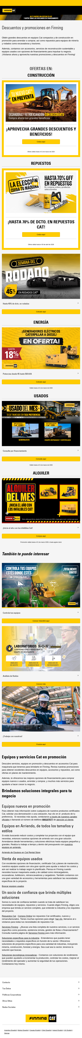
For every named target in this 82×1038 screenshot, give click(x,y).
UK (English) (68, 1030)
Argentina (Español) (10, 1030)
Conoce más (41, 684)
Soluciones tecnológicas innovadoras (19, 955)
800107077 (47, 820)
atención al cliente (64, 820)
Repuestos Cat (9, 916)
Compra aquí (41, 536)
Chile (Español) (46, 1030)
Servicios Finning (10, 927)
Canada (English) (35, 1030)
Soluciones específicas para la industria (20, 938)
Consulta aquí (41, 459)
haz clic (58, 919)
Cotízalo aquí (41, 312)
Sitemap (6, 1033)
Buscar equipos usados (13, 886)
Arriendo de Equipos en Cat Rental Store (21, 852)
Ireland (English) (58, 1030)
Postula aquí (41, 744)
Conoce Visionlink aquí (41, 621)
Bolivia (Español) (23, 1030)
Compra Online (25, 916)
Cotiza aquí (41, 142)
